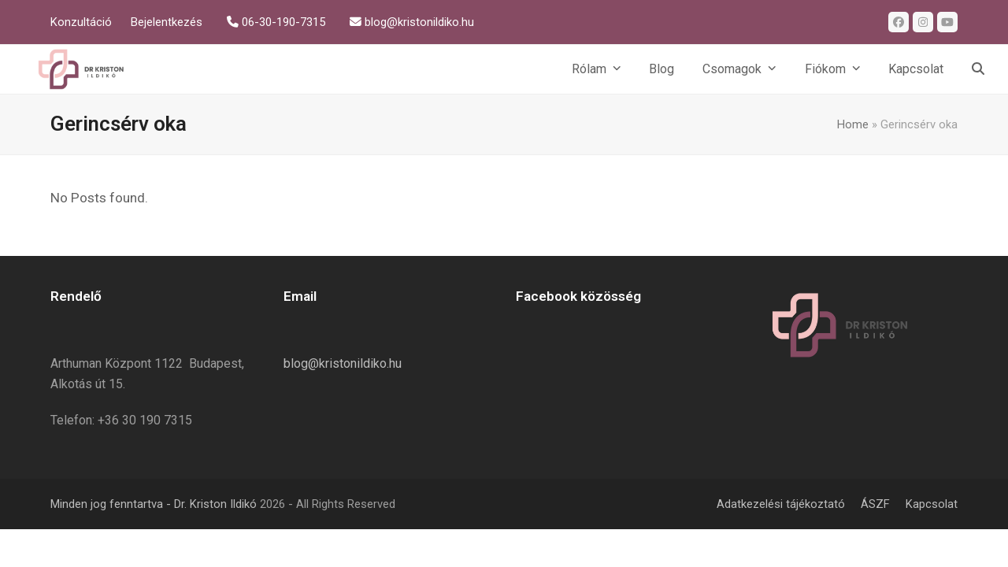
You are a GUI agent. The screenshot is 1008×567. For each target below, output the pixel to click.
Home (853, 124)
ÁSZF (875, 504)
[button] (978, 69)
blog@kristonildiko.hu (343, 363)
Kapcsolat (932, 504)
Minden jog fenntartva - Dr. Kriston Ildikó (153, 504)
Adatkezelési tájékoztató (781, 504)
